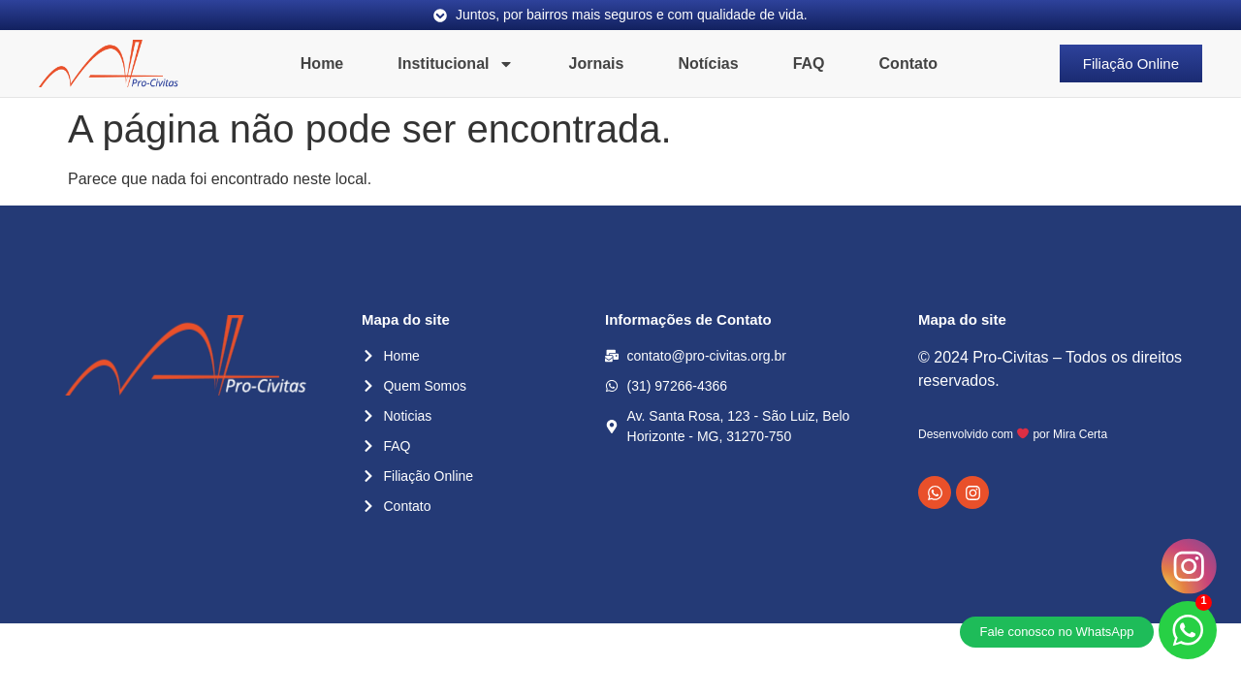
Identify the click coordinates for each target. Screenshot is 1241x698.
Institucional (456, 64)
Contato (908, 63)
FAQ (809, 63)
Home (322, 63)
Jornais (595, 63)
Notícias (708, 63)
